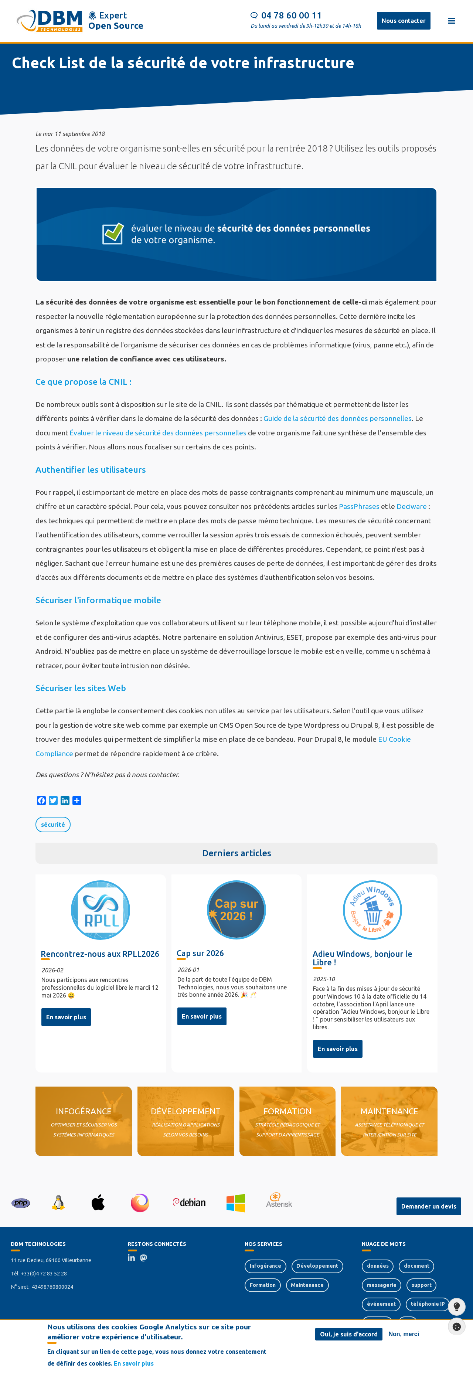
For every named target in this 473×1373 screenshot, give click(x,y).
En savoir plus (66, 1017)
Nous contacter (404, 20)
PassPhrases (359, 506)
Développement (317, 1266)
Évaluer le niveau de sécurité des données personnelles (157, 433)
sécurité (53, 824)
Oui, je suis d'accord (349, 1334)
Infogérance (265, 1266)
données (378, 1266)
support (422, 1285)
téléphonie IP (428, 1304)
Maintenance (307, 1285)
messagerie (382, 1285)
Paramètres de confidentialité (454, 1327)
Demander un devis (428, 1206)
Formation (263, 1285)
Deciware (412, 506)
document (416, 1266)
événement (381, 1304)
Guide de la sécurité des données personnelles (337, 418)
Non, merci (404, 1334)
